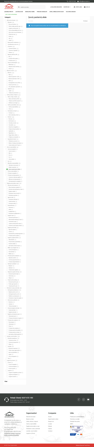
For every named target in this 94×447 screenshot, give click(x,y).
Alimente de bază (30, 416)
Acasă (49, 416)
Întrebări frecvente (75, 421)
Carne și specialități (31, 424)
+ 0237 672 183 (71, 1)
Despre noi (66, 7)
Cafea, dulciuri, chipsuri (32, 421)
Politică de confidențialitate (77, 416)
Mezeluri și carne (29, 11)
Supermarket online (53, 419)
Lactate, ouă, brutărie (31, 431)
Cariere (50, 428)
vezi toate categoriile (11, 14)
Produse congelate (42, 11)
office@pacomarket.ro (83, 1)
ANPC (71, 424)
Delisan (50, 426)
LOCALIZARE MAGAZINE (56, 7)
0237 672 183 (27, 398)
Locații (50, 424)
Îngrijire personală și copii (32, 426)
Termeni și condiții (74, 419)
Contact (50, 431)
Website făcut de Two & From (83, 445)
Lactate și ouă (19, 11)
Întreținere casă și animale (33, 428)
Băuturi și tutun (30, 419)
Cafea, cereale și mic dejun (56, 11)
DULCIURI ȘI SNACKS (71, 11)
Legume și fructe (8, 11)
